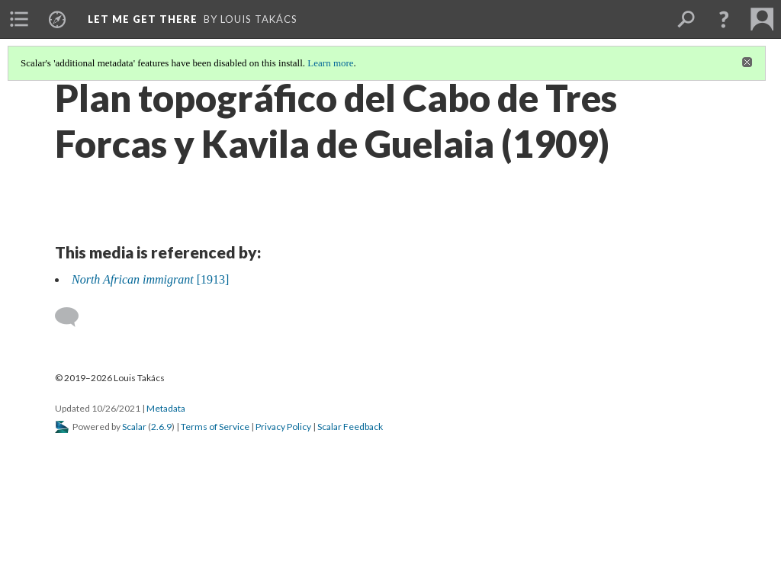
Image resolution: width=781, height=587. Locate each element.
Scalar (134, 426)
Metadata (165, 408)
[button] (724, 19)
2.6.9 (161, 426)
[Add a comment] (73, 317)
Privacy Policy (283, 426)
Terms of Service (215, 426)
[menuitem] (19, 19)
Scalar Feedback (350, 426)
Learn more (330, 63)
